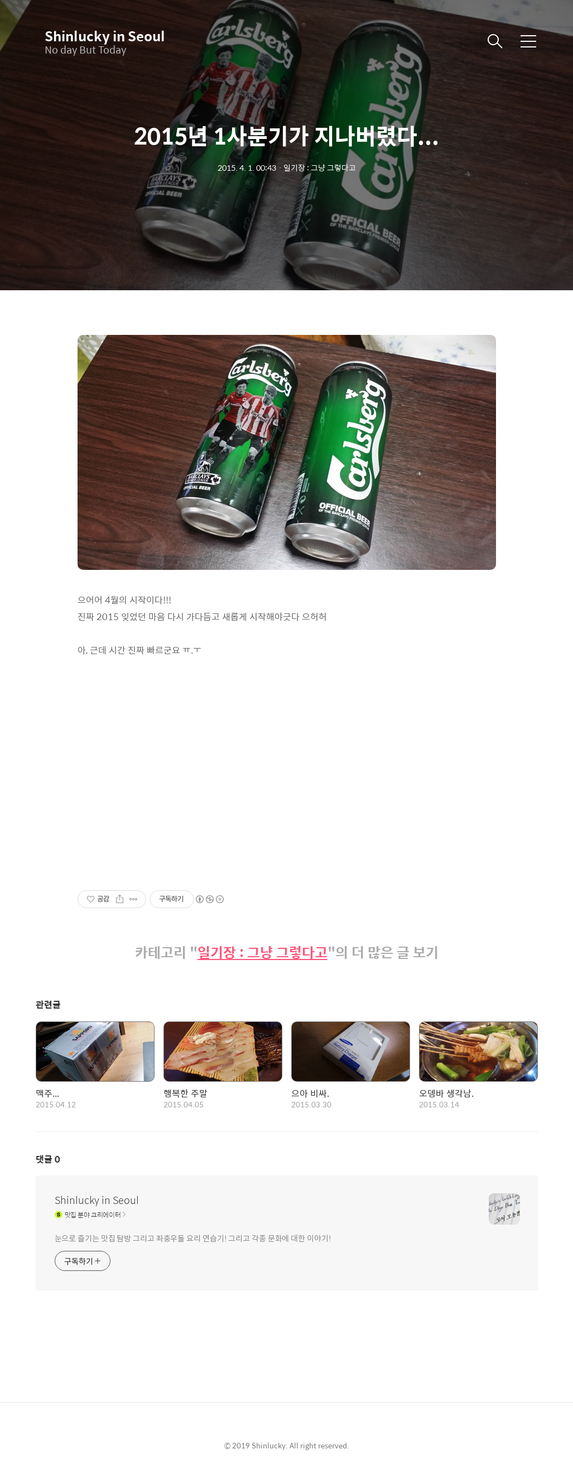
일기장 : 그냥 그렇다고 (263, 952)
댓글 (48, 1159)
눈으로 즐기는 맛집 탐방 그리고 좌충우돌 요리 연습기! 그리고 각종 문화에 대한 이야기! (193, 1238)
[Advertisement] (287, 765)
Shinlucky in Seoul (100, 35)
